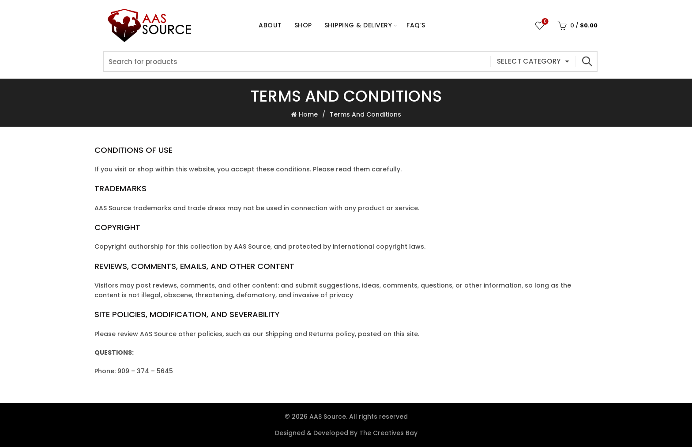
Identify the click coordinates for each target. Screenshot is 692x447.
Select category (529, 61)
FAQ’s (415, 25)
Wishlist (544, 22)
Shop (306, 21)
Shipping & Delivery (358, 25)
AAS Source (327, 416)
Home (308, 114)
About (270, 25)
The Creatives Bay (388, 432)
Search (586, 61)
